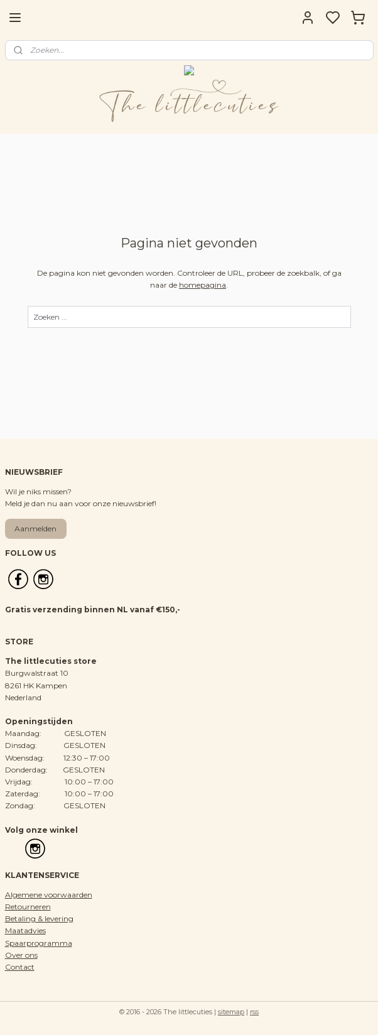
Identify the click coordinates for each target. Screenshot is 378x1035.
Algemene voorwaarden (48, 894)
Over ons (21, 955)
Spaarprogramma (38, 943)
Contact (20, 967)
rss (254, 1011)
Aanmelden (35, 528)
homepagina (202, 285)
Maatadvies (25, 930)
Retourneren (28, 906)
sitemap (231, 1011)
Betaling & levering (39, 918)
